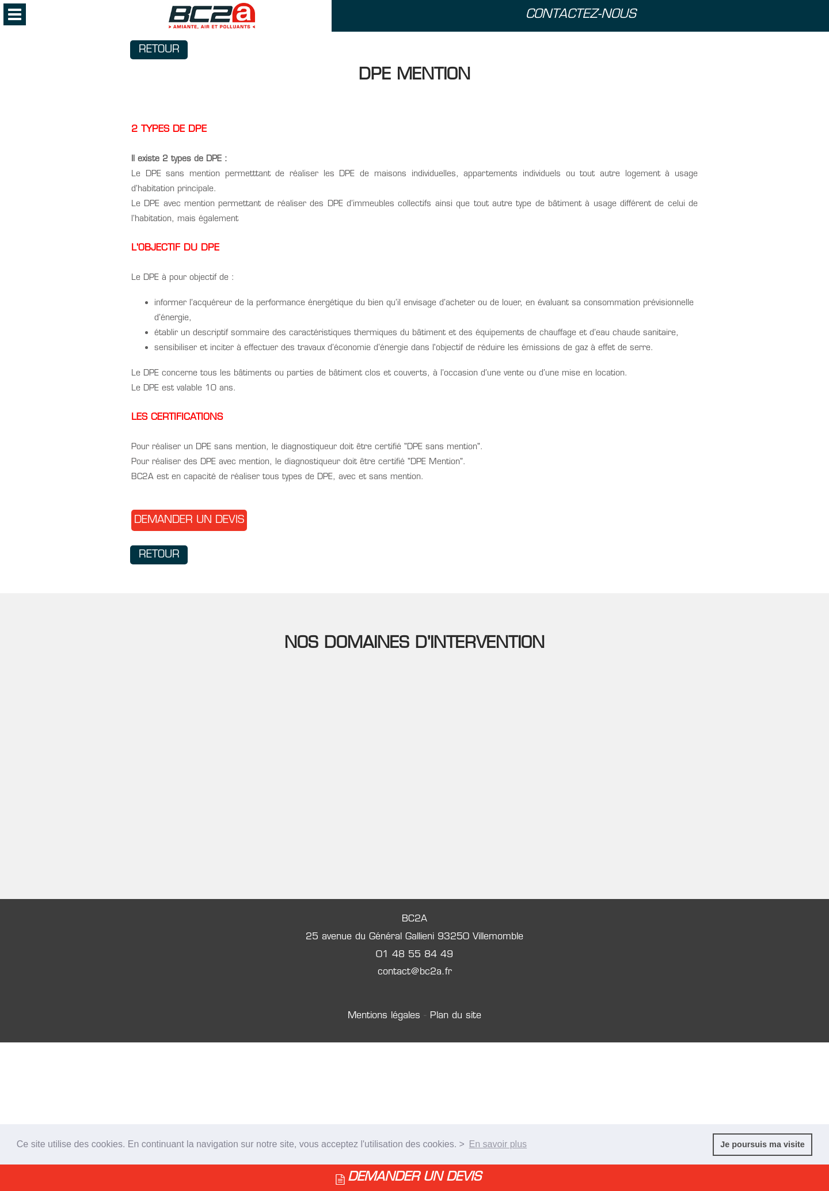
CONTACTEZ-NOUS (581, 15)
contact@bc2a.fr (415, 972)
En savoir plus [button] (498, 1144)
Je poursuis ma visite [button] (762, 1144)
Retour (159, 49)
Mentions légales (386, 1016)
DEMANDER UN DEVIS (414, 1177)
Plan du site (455, 1016)
